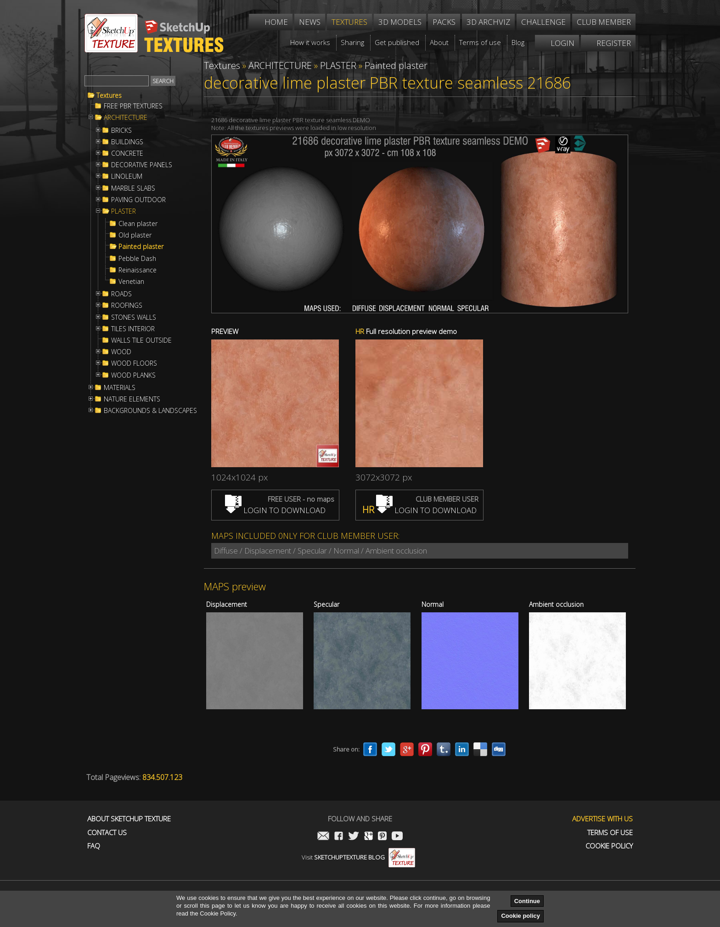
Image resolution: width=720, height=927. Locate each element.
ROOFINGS (126, 305)
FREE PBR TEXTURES (133, 106)
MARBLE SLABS (133, 188)
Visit (358, 857)
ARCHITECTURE (125, 117)
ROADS (121, 294)
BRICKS (121, 130)
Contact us (107, 832)
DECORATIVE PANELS (141, 165)
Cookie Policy (609, 846)
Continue (527, 901)
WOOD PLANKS (133, 375)
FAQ (93, 846)
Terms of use (610, 832)
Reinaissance (137, 270)
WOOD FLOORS (134, 363)
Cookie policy (520, 915)
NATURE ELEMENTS (132, 399)
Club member (604, 22)
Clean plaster (138, 224)
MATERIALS (119, 388)
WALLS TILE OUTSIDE (141, 340)
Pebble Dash (137, 258)
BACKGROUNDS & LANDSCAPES (150, 411)
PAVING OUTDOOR (138, 200)
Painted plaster (140, 247)
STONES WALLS (133, 317)
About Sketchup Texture (129, 818)
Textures (109, 95)
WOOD (121, 352)
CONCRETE (127, 153)
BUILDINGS (127, 142)
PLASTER (123, 211)
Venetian (131, 281)
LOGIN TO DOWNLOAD (275, 510)
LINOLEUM (126, 176)
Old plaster (135, 235)
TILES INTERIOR (133, 329)
